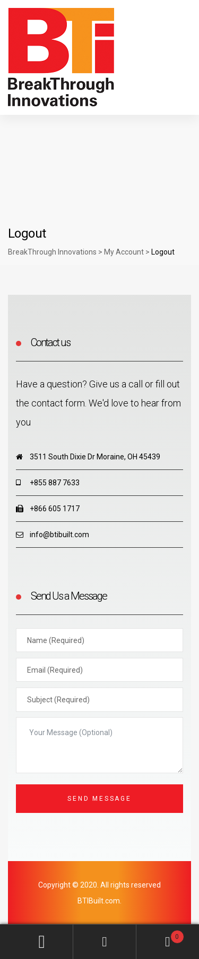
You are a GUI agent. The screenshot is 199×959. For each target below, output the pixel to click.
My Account (42, 942)
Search (104, 942)
